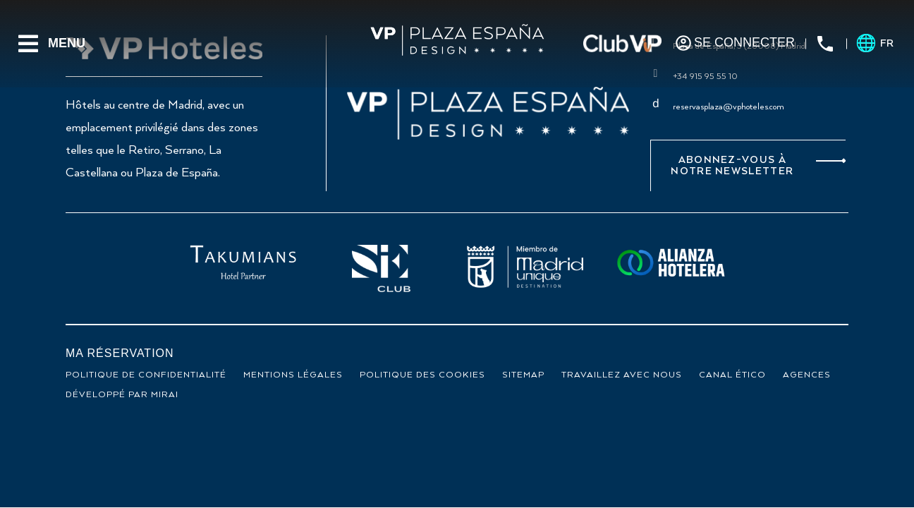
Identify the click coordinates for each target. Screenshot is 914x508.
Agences (807, 375)
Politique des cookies (422, 375)
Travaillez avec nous (621, 375)
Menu (66, 43)
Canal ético (732, 375)
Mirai (164, 394)
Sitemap (523, 375)
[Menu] (28, 43)
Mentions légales (293, 375)
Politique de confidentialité (146, 375)
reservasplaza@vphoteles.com (728, 107)
